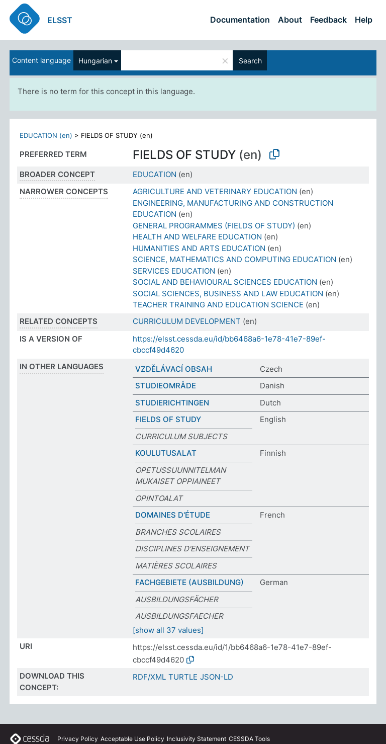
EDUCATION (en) (46, 135)
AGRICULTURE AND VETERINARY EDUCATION (215, 191)
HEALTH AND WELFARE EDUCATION (197, 236)
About (290, 20)
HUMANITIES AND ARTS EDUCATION (199, 248)
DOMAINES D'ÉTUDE (172, 515)
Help (363, 20)
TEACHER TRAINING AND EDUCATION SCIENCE (218, 304)
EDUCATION (154, 174)
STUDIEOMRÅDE (165, 385)
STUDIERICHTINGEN (172, 402)
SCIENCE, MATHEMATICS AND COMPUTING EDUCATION (234, 259)
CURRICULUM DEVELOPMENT (187, 321)
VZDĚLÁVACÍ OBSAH (173, 369)
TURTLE (183, 677)
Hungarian (95, 60)
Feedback (328, 20)
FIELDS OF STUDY (168, 419)
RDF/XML (149, 677)
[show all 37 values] (168, 630)
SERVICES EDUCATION (174, 271)
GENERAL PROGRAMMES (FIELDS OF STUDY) (214, 225)
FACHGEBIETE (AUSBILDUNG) (189, 582)
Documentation (240, 20)
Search (250, 60)
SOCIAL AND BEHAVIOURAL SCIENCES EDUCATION (225, 282)
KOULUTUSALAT (166, 453)
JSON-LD (216, 677)
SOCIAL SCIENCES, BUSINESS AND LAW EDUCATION (228, 293)
